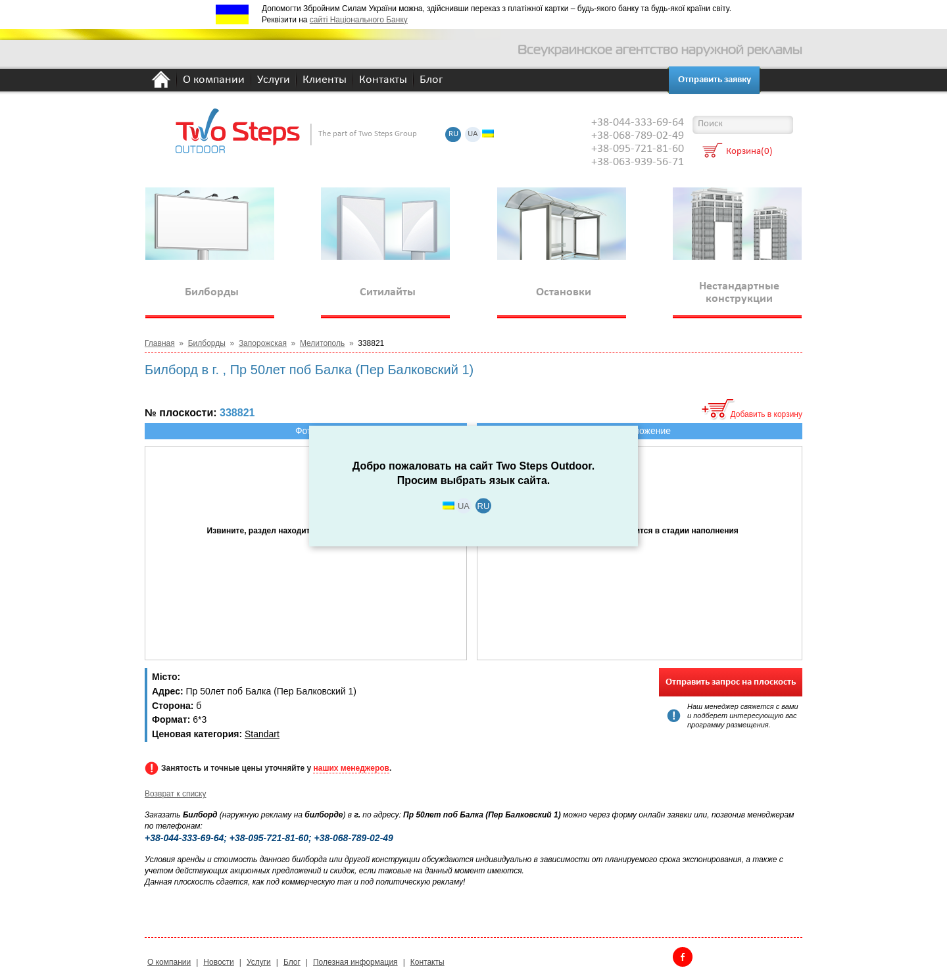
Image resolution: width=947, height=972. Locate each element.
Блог (431, 80)
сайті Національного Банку (359, 19)
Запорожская (263, 343)
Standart (262, 734)
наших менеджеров (351, 768)
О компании (214, 80)
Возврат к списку (175, 793)
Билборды (207, 343)
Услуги (273, 80)
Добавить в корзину (766, 414)
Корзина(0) (749, 152)
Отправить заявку (714, 80)
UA (473, 134)
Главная (160, 343)
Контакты (383, 80)
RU (453, 134)
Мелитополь (322, 343)
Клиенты (325, 80)
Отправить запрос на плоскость (731, 682)
